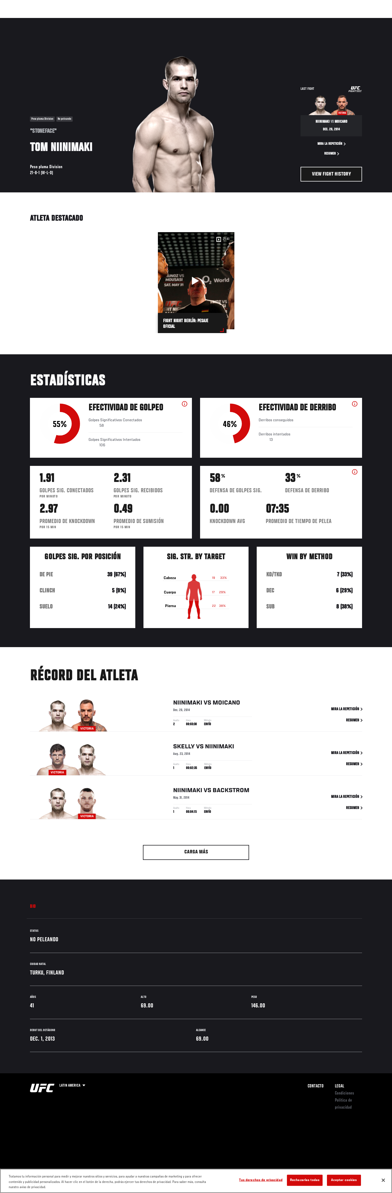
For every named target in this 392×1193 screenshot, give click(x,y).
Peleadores (74, 21)
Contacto (316, 1086)
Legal (339, 1086)
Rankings (48, 21)
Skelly (184, 748)
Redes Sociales (303, 21)
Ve (327, 21)
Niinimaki (187, 704)
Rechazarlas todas (305, 1180)
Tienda (351, 21)
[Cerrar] (383, 1180)
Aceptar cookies (344, 1180)
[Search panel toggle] (365, 20)
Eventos (25, 21)
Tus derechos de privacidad (260, 1180)
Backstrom (231, 791)
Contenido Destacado (110, 21)
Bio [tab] (33, 906)
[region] (196, 1181)
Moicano (226, 704)
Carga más (196, 852)
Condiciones (344, 1093)
